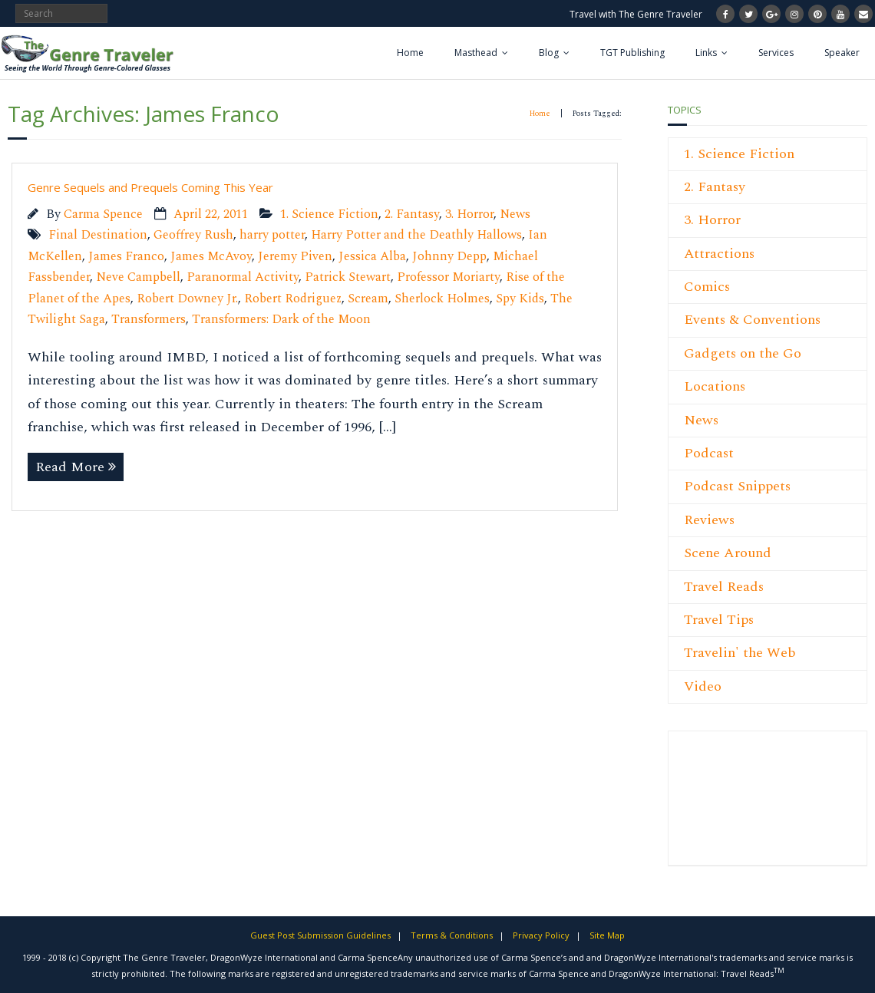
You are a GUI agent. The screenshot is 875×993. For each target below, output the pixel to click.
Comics (707, 286)
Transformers (148, 319)
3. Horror (469, 214)
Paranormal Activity (243, 277)
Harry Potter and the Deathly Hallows (416, 235)
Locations (714, 386)
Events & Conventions (752, 319)
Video (702, 686)
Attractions (719, 253)
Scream (368, 298)
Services (776, 52)
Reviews (709, 520)
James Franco (126, 256)
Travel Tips (719, 619)
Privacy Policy (541, 935)
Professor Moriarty (448, 277)
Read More (69, 467)
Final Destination (97, 235)
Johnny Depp (449, 256)
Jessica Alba (372, 256)
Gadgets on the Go (742, 353)
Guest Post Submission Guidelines (320, 935)
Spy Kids (520, 298)
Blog (549, 52)
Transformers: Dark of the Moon (281, 319)
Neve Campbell (138, 277)
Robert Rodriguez (293, 298)
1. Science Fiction (329, 214)
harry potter (272, 235)
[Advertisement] (730, 806)
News (515, 214)
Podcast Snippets (737, 486)
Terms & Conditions (452, 935)
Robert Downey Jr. (187, 298)
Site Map (607, 935)
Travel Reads (724, 586)
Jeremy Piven (295, 256)
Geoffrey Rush (193, 235)
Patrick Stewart (348, 277)
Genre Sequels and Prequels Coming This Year (150, 187)
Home (410, 52)
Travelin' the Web (740, 652)
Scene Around (727, 553)
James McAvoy (211, 256)
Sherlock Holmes (442, 298)
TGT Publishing (632, 52)
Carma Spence (103, 214)
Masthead (475, 52)
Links (706, 52)
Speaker (842, 52)
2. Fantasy (412, 214)
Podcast (709, 453)
